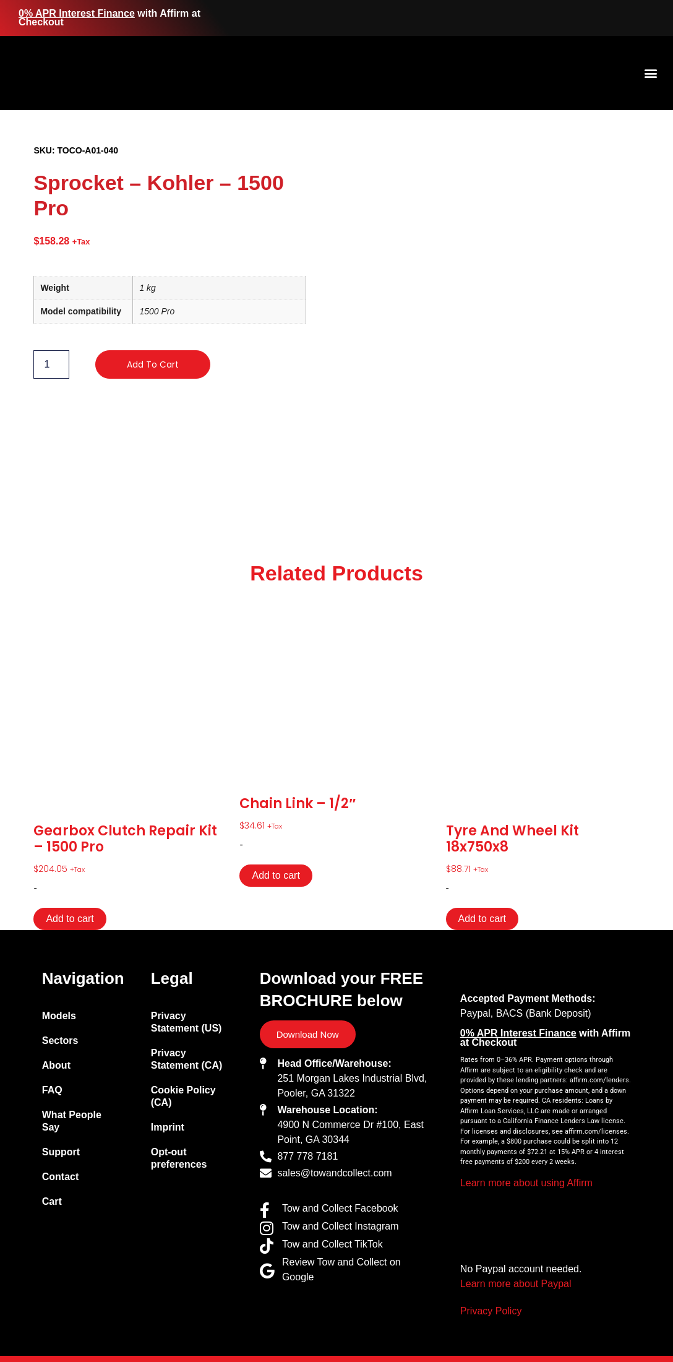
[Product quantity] (51, 364)
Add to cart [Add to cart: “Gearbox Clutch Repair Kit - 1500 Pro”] (69, 918)
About (56, 1065)
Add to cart (153, 364)
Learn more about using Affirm (526, 1183)
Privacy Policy (491, 1311)
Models (59, 1016)
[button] (650, 73)
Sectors (60, 1040)
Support (61, 1152)
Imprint (167, 1127)
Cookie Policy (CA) (183, 1096)
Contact (60, 1176)
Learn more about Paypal (516, 1283)
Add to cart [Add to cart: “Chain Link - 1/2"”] (275, 875)
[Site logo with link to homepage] (127, 73)
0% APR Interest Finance (77, 13)
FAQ (52, 1090)
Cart (52, 1201)
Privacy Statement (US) (186, 1022)
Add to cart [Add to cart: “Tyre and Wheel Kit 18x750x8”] (482, 918)
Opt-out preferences (179, 1158)
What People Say (71, 1121)
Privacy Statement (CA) (187, 1059)
